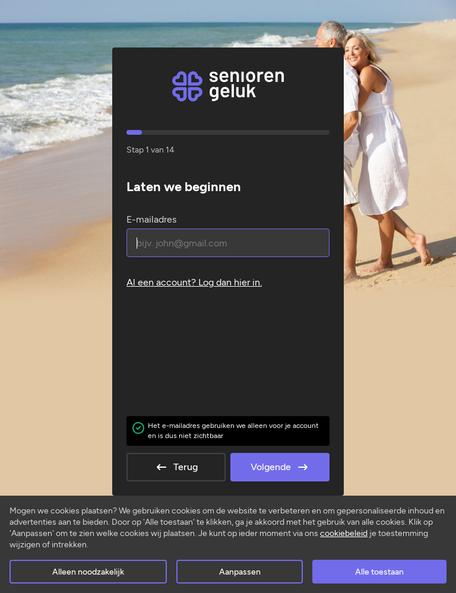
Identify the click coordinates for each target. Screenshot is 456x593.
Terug (176, 467)
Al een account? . (194, 282)
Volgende (280, 467)
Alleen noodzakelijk (88, 572)
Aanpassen (240, 572)
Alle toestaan (379, 572)
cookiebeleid (344, 533)
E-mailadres (151, 219)
